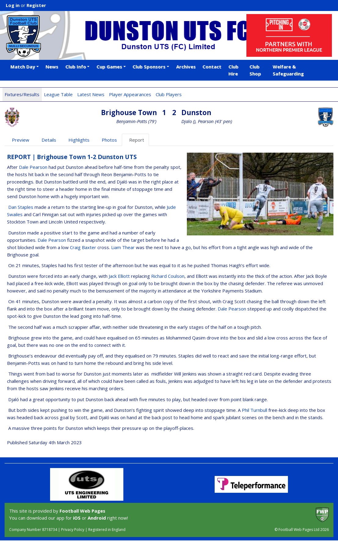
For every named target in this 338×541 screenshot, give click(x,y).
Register (36, 5)
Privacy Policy (72, 529)
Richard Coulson (167, 276)
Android (97, 518)
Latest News (90, 94)
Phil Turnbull (254, 410)
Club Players (169, 94)
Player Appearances (130, 94)
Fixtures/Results (22, 94)
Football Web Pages (82, 511)
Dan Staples (20, 207)
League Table (58, 94)
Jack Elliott (119, 276)
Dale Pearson (33, 167)
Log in (13, 5)
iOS (77, 518)
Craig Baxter (83, 247)
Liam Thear (123, 247)
